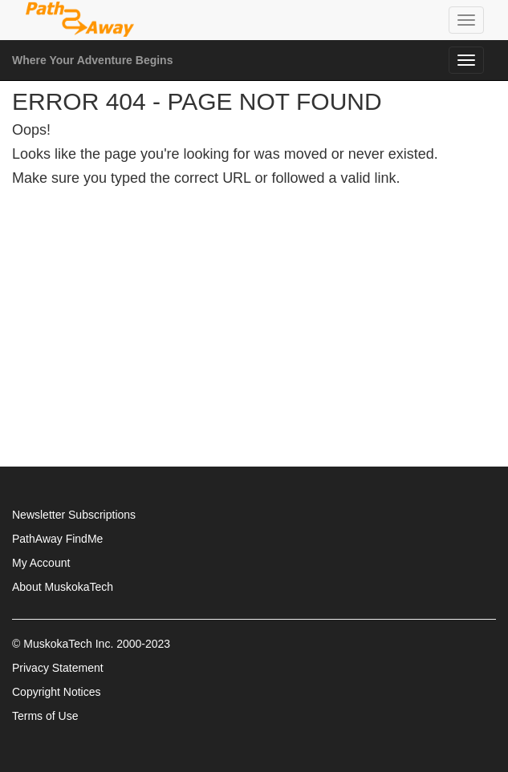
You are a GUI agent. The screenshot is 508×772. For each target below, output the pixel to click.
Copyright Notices (56, 691)
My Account (41, 562)
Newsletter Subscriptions (74, 514)
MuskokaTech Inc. (68, 643)
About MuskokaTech (62, 586)
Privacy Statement (58, 667)
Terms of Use (45, 715)
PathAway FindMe (57, 538)
